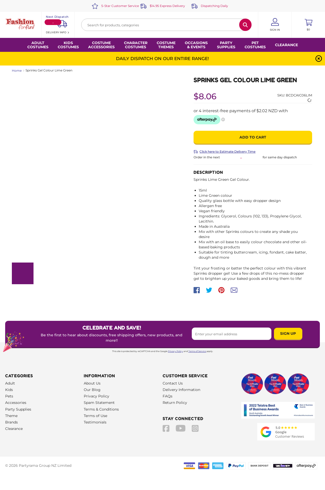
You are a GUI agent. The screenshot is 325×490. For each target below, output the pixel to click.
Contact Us (173, 383)
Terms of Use (95, 415)
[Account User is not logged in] (274, 25)
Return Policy (175, 402)
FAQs (167, 396)
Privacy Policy (175, 351)
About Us (92, 383)
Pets (9, 396)
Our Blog (92, 389)
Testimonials (95, 422)
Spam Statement (99, 402)
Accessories (15, 402)
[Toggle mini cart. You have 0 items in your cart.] (308, 25)
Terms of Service (197, 351)
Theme (11, 415)
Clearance (286, 45)
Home (17, 70)
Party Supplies (18, 409)
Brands (11, 422)
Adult (10, 383)
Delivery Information (181, 389)
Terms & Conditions (101, 409)
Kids (9, 389)
